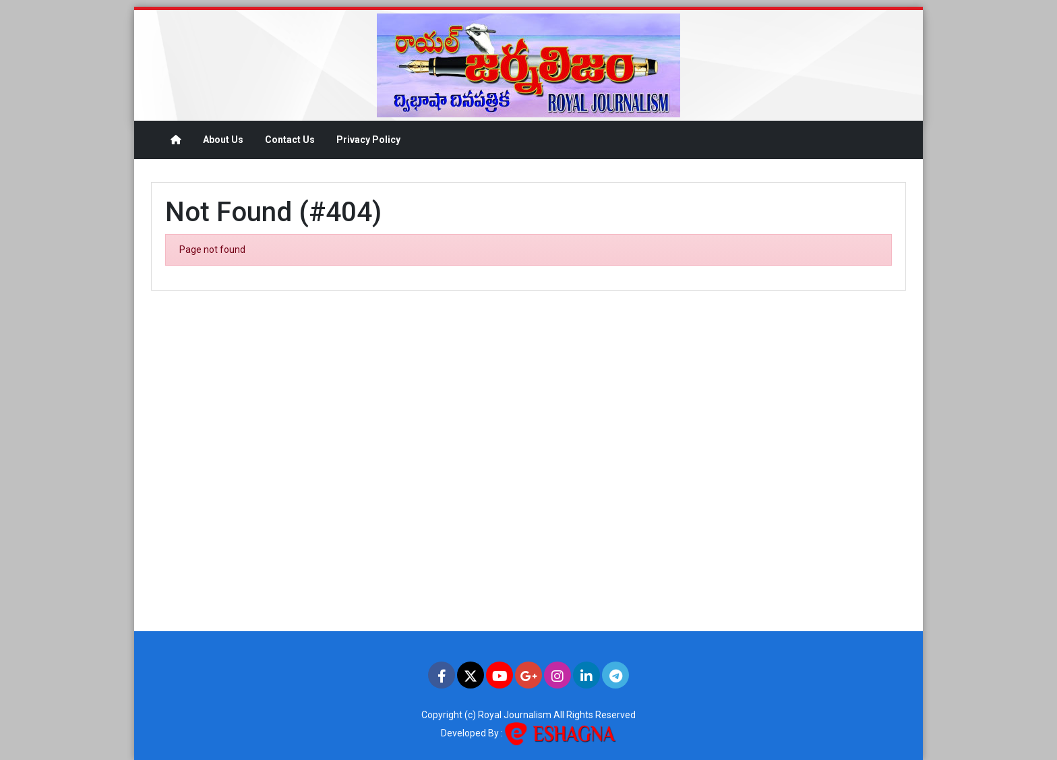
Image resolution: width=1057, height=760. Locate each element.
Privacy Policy (368, 139)
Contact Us (290, 139)
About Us (223, 139)
